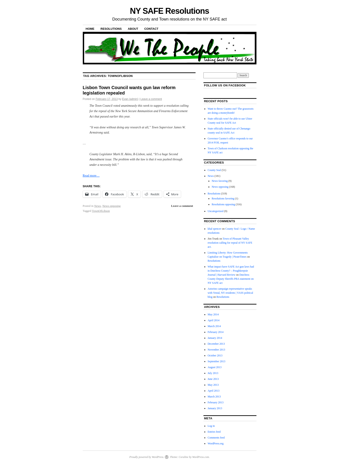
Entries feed (214, 431)
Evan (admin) (130, 99)
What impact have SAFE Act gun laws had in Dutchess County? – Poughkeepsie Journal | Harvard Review (231, 270)
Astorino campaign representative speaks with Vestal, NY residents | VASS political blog (230, 292)
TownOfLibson (101, 210)
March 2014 (214, 326)
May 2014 (213, 314)
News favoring (220, 180)
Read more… (91, 175)
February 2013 (215, 402)
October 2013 (215, 355)
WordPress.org (215, 443)
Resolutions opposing (223, 204)
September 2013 (216, 361)
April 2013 (213, 390)
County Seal (214, 170)
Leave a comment (151, 99)
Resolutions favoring (223, 198)
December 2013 (216, 343)
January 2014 (215, 337)
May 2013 (213, 384)
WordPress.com (200, 457)
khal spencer (214, 228)
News (97, 206)
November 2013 (216, 349)
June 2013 (213, 379)
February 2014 (215, 332)
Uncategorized (215, 211)
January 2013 (215, 408)
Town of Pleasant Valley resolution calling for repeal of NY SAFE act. (230, 242)
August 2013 (214, 367)
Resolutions (111, 28)
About (133, 28)
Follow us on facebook (225, 85)
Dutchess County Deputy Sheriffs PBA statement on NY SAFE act (231, 278)
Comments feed (216, 437)
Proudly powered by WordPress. (146, 457)
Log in (211, 425)
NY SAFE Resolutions (169, 11)
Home (90, 28)
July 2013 (213, 373)
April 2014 (213, 320)
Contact (151, 28)
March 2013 (214, 396)
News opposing (111, 206)
